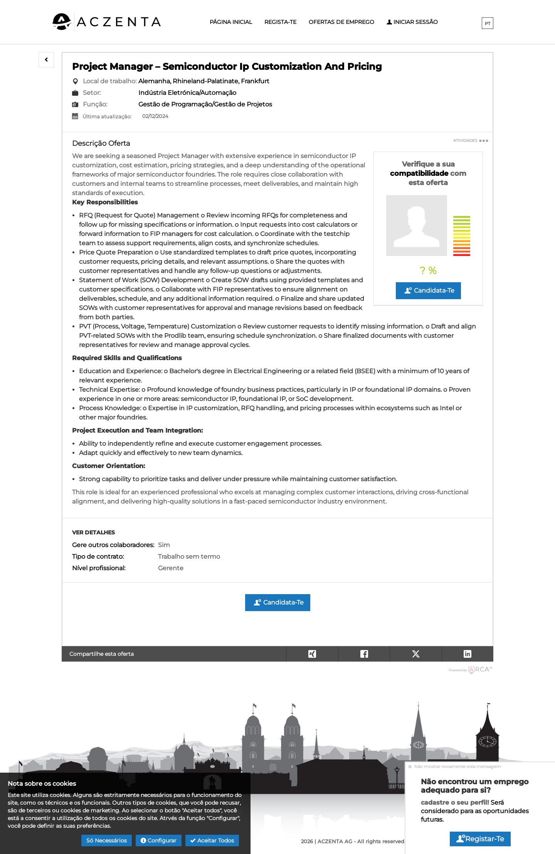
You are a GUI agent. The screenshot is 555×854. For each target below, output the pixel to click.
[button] (46, 59)
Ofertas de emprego (341, 22)
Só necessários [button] (106, 840)
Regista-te (280, 22)
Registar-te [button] (480, 839)
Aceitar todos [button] (212, 840)
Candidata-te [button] (428, 290)
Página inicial (231, 22)
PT (487, 23)
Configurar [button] (159, 840)
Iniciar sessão (412, 22)
